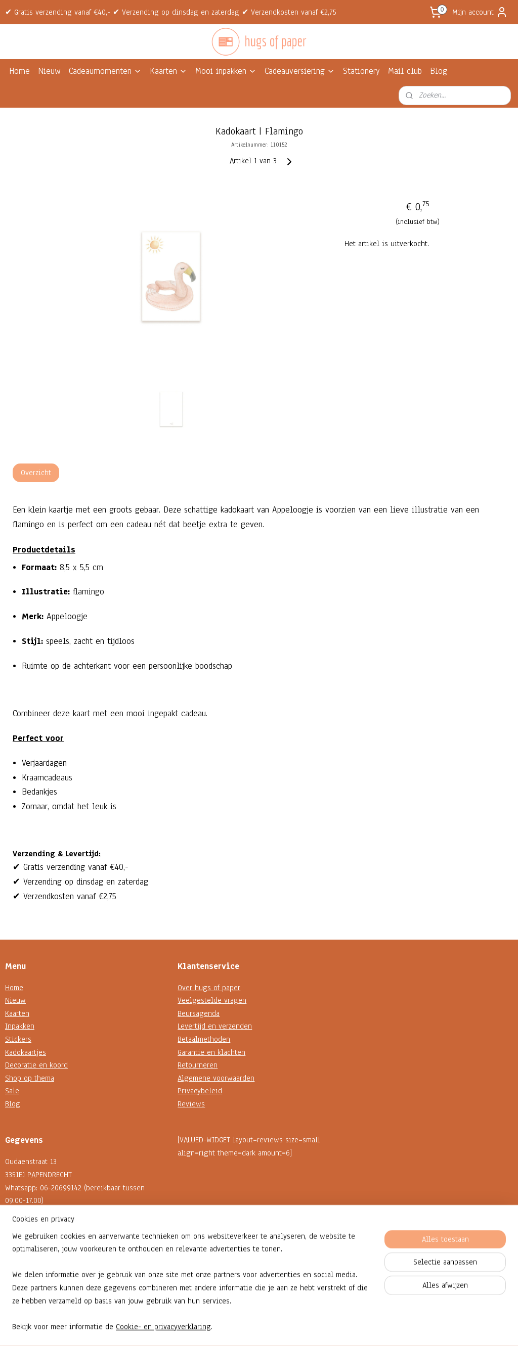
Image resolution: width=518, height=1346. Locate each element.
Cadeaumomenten (105, 71)
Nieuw (49, 71)
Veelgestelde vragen (212, 1000)
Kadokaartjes (25, 1052)
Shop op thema (29, 1078)
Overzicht (36, 473)
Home (19, 71)
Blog (438, 71)
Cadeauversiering (300, 71)
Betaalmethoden (204, 1039)
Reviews (191, 1104)
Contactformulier (32, 1252)
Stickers (18, 1039)
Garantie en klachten (211, 1052)
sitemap (231, 1327)
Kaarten (168, 71)
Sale (12, 1091)
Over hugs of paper (209, 988)
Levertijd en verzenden (215, 1026)
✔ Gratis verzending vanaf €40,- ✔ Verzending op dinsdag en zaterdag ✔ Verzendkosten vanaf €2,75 (170, 12)
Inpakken (19, 1026)
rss (249, 1327)
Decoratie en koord (36, 1065)
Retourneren (198, 1065)
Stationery (361, 71)
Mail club (405, 71)
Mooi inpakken (225, 71)
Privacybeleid (200, 1091)
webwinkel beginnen (280, 1327)
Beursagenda (199, 1013)
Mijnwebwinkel (350, 1327)
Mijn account (480, 12)
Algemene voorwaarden (216, 1078)
